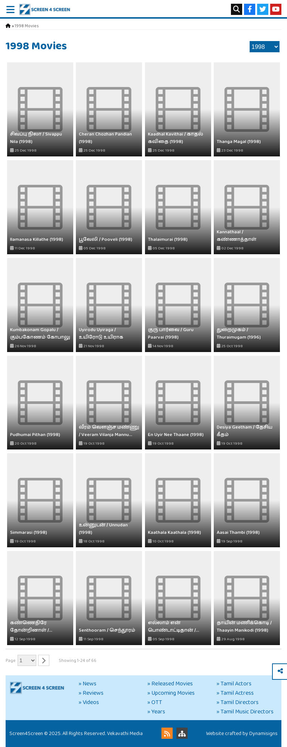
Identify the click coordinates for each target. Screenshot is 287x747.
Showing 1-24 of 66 (77, 660)
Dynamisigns (263, 733)
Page (11, 660)
